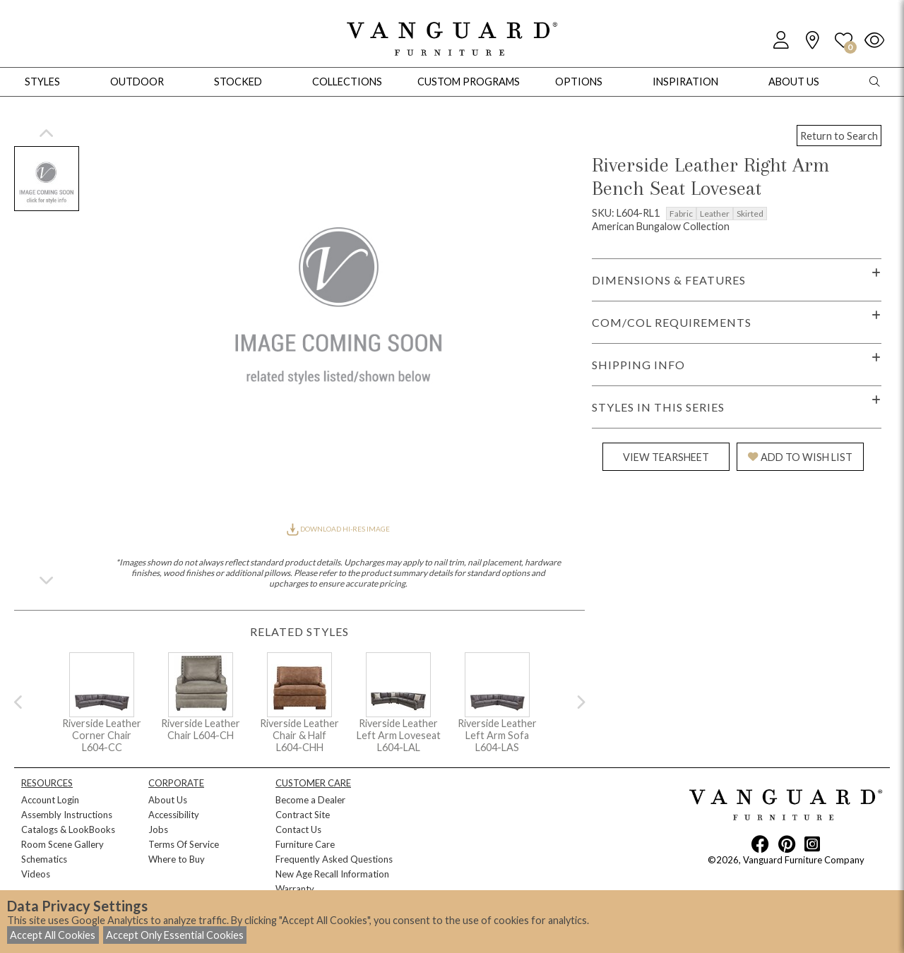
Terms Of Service (183, 844)
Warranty (294, 888)
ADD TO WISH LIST (800, 457)
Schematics (44, 859)
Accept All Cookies (52, 935)
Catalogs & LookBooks (68, 829)
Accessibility (173, 814)
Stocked (238, 82)
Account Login (50, 799)
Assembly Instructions (66, 814)
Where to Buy (176, 859)
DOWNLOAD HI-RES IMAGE (338, 529)
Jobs (158, 829)
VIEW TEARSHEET (666, 457)
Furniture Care (305, 844)
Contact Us (298, 829)
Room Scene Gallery (62, 844)
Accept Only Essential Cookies (175, 935)
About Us (167, 799)
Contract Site (302, 814)
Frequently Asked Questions (334, 859)
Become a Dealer (310, 799)
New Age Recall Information (332, 874)
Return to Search (839, 136)
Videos (35, 874)
